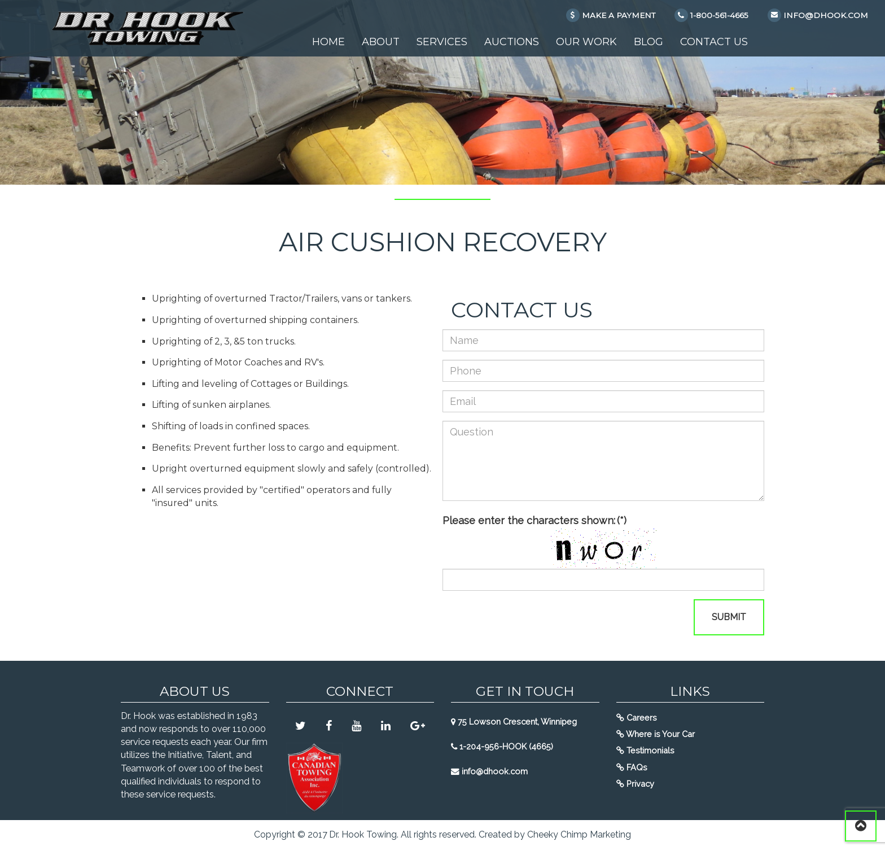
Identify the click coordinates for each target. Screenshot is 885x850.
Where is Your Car (655, 734)
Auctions (511, 42)
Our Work (586, 42)
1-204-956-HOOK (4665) (502, 746)
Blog (648, 42)
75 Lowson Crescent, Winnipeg (514, 721)
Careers (636, 717)
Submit (729, 617)
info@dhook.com (489, 771)
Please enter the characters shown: (534, 520)
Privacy (635, 783)
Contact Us (714, 42)
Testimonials (645, 750)
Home (328, 42)
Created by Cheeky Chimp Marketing (555, 834)
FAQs (631, 767)
